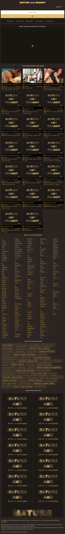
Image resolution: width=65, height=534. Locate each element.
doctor (16, 274)
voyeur (55, 296)
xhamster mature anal (8, 373)
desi (16, 267)
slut (41, 329)
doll (16, 278)
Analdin (19, 157)
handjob (29, 259)
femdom (17, 308)
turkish (55, 278)
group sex (30, 249)
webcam (55, 304)
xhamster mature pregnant (9, 357)
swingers (55, 256)
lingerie (29, 318)
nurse (41, 255)
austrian (4, 260)
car (3, 316)
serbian (42, 316)
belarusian (5, 278)
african (4, 241)
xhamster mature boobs (39, 374)
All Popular (19, 21)
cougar (4, 337)
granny (29, 245)
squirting (55, 245)
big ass (4, 282)
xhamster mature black (7, 351)
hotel (28, 270)
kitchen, (36, 111)
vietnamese (56, 291)
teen (9, 160)
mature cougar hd (6, 386)
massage (29, 326)
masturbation (30, 328)
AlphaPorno (60, 181)
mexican (29, 332)
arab (3, 249)
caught (4, 320)
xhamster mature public (43, 383)
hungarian (30, 274)
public (41, 292)
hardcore (29, 261)
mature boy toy (20, 351)
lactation (29, 312)
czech (16, 258)
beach (3, 276)
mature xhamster (34, 345)
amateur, (26, 182)
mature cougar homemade (44, 370)
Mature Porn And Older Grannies (32, 2)
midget (29, 334)
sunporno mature (42, 354)
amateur (4, 243)
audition (4, 255)
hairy (28, 257)
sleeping (42, 322)
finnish (16, 316)
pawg (41, 281)
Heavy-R (39, 110)
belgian (4, 280)
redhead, (50, 89)
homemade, (6, 89)
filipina (16, 312)
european (17, 296)
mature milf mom (46, 351)
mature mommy (9, 380)
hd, (2, 89)
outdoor (42, 272)
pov (27, 137)
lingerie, (57, 184)
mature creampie (6, 354)
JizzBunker (18, 181)
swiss (54, 258)
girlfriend (29, 239)
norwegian (43, 249)
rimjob (42, 302)
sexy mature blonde (31, 351)
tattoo (54, 263)
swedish (55, 253)
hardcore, (18, 88)
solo (41, 337)
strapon (55, 249)
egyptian (17, 289)
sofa (41, 333)
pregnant (42, 290)
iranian (29, 283)
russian (42, 306)
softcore (18, 135)
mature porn (57, 361)
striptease (55, 251)
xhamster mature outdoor (31, 377)
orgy (41, 269)
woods (55, 308)
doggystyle (17, 276)
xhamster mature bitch (12, 377)
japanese (30, 293)
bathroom (4, 269)
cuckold (17, 247)
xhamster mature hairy (23, 373)
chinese (4, 326)
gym (28, 251)
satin (41, 312)
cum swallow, (56, 159)
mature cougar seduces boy (8, 361)
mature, (11, 89)
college (4, 331)
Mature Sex (50, 21)
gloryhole (29, 243)
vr (53, 298)
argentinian (5, 251)
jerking (29, 296)
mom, (17, 89)
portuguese (43, 286)
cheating (4, 324)
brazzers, (60, 182)
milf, (14, 89)
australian (4, 258)
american (4, 245)
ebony (16, 287)
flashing (17, 320)
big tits (4, 286)
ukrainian (55, 283)
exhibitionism (18, 298)
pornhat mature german (46, 361)
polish (41, 284)
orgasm (42, 267)
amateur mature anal (44, 364)
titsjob (54, 274)
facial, (13, 88)
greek (29, 247)
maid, (16, 159)
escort (16, 292)
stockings (7, 113)
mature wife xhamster (25, 370)
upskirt (55, 285)
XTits (40, 133)
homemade (30, 267)
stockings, (55, 89)
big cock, (48, 182)
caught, (13, 182)
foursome (17, 325)
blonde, (9, 182)
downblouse (18, 280)
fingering (17, 314)
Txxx (40, 204)
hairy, (58, 88)
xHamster (18, 86)
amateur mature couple (25, 357)
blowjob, (30, 135)
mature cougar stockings (47, 344)
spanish (55, 239)
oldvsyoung (4, 231)
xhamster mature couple (56, 377)
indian (29, 279)
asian (3, 253)
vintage (59, 89)
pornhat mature (7, 348)
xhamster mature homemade (8, 367)
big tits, (10, 88)
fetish (16, 310)
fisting (16, 318)
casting (4, 318)
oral (45, 113)
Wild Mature (40, 21)
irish (28, 286)
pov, (35, 206)
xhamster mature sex (40, 386)
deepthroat (17, 265)
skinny (42, 320)
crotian (16, 245)
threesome (56, 271)
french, (7, 206)
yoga (54, 314)
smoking (46, 137)
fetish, (51, 88)
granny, (9, 111)
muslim (42, 243)
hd (28, 263)
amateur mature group (21, 348)
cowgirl (17, 239)
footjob (17, 323)
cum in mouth (18, 249)
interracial (30, 281)
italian (29, 288)
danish (16, 263)
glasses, (46, 184)
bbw (3, 273)
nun (41, 253)
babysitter (4, 267)
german (17, 336)
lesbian (29, 316)
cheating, (17, 182)
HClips (61, 86)
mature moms (53, 373)
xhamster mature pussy (21, 344)
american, (5, 88)
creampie (17, 241)
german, (55, 88)
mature (29, 230)
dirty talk (17, 271)
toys (54, 276)
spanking (55, 241)
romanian (43, 304)
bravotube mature (42, 358)
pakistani (42, 277)
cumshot (17, 253)
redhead (42, 297)
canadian (4, 314)
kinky (28, 302)
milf (57, 206)
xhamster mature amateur (39, 348)
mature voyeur (17, 364)
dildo (16, 269)
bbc (3, 271)
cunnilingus (18, 256)
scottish (42, 314)
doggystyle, (27, 111)
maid (28, 324)
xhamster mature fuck (28, 361)
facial (16, 306)
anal (3, 247)
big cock (4, 284)
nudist (42, 251)
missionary (43, 239)
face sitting (18, 304)
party (41, 279)
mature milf (30, 367)
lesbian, (54, 111)
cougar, (47, 88)
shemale (42, 318)
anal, (47, 159)
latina (29, 314)
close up (4, 328)
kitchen (29, 304)
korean (29, 306)
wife (31, 88)
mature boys (22, 380)
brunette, (5, 159)
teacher (55, 265)
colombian (5, 333)
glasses (29, 241)
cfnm (3, 322)
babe (3, 265)
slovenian (42, 326)
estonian (17, 294)
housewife (30, 272)
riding (42, 300)
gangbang (17, 334)
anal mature (7, 345)
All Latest (10, 21)
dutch (16, 282)
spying (55, 243)
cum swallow (18, 251)
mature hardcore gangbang (48, 367)
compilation (5, 335)
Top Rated (29, 21)
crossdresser (18, 243)
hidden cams (31, 265)
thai (54, 269)
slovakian (42, 324)
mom (26, 160)
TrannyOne (39, 86)
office (41, 261)
